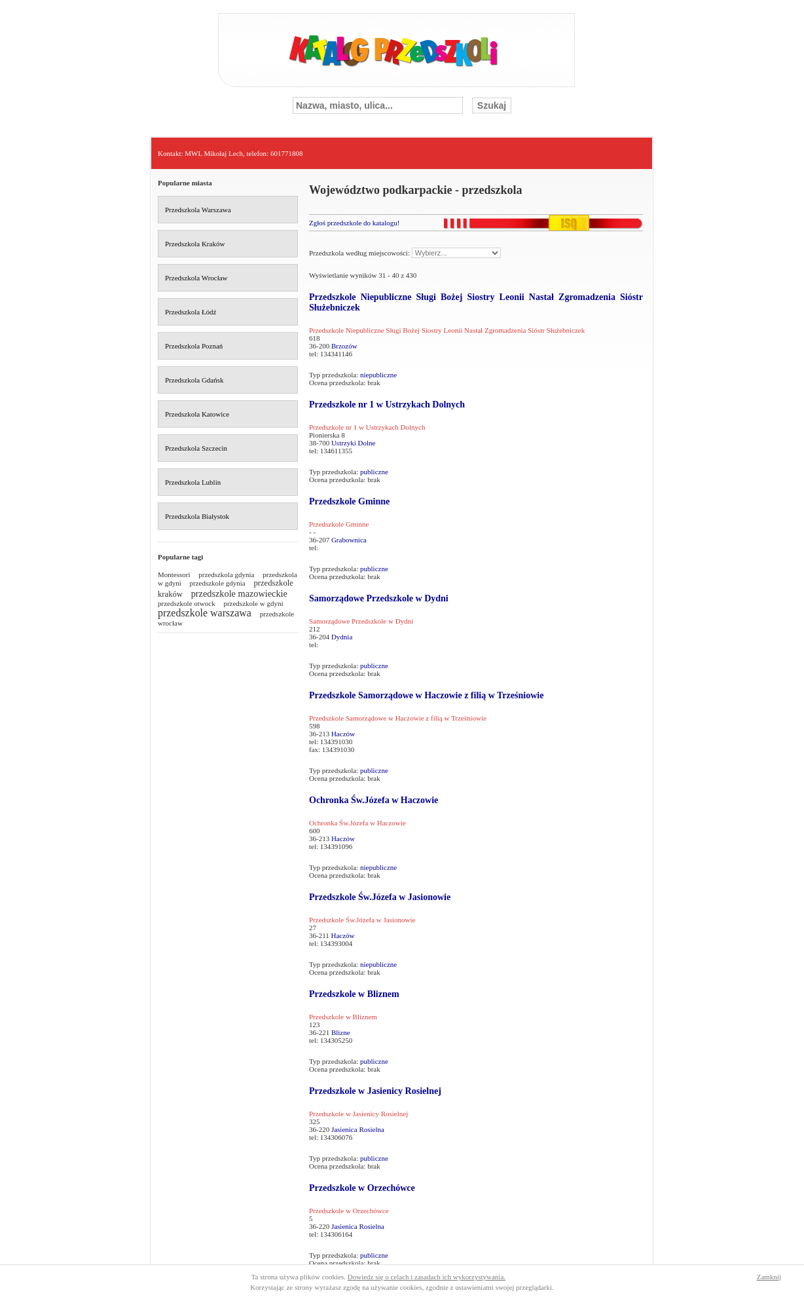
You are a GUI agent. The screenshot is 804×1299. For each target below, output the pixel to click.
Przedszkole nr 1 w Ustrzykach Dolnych (387, 404)
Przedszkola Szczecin (196, 448)
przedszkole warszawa (204, 612)
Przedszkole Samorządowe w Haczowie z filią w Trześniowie (426, 695)
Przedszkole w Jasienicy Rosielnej (375, 1091)
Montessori (174, 574)
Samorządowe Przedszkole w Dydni (378, 598)
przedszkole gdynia (218, 583)
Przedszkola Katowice (197, 414)
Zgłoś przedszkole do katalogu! (354, 223)
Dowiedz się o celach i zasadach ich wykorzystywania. (426, 1277)
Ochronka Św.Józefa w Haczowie (373, 800)
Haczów (343, 734)
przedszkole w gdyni (253, 603)
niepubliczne (378, 375)
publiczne (374, 472)
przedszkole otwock (186, 603)
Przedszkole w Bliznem (354, 994)
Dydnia (341, 637)
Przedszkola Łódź (191, 312)
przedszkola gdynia (226, 574)
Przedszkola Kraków (195, 244)
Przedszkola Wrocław (196, 278)
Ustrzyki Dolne (353, 443)
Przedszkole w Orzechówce (362, 1188)
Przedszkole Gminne (349, 501)
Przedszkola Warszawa (198, 210)
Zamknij (769, 1277)
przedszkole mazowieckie (239, 593)
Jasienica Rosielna (357, 1129)
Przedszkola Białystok (197, 516)
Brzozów (344, 346)
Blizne (340, 1032)
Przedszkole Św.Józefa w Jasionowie (379, 897)
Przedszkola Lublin (193, 482)
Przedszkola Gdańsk (194, 380)
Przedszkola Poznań (194, 346)
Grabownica (349, 540)
